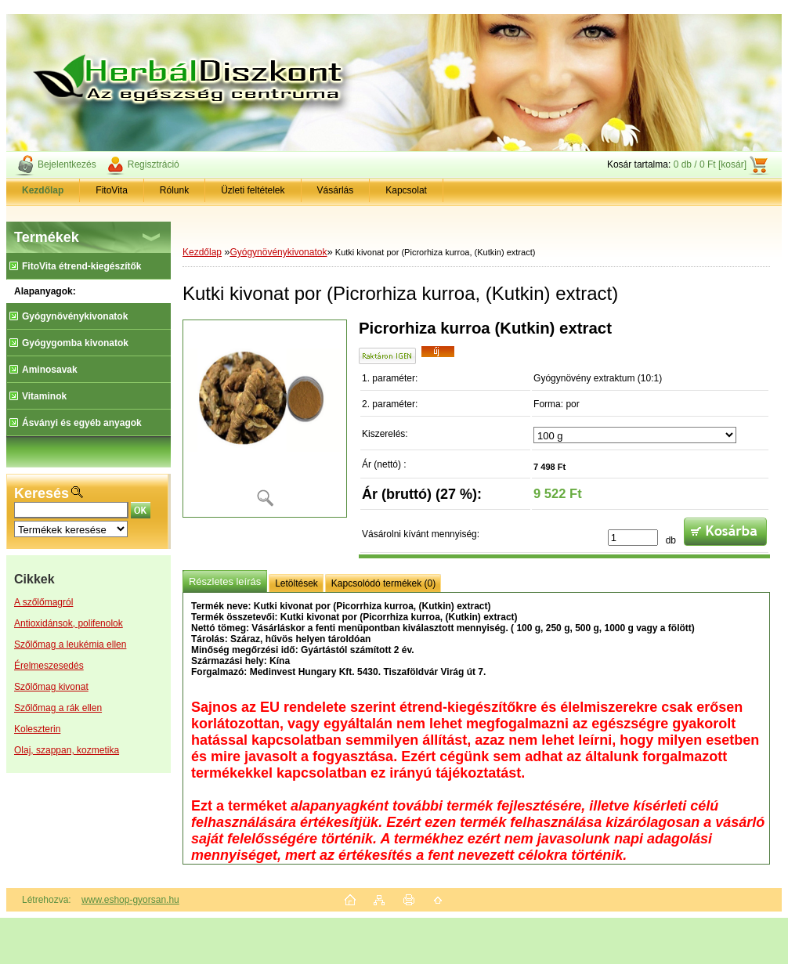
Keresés (41, 493)
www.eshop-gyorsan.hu (130, 899)
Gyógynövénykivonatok (278, 252)
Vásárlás (335, 190)
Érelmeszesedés (49, 665)
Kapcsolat (406, 190)
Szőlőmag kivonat (51, 686)
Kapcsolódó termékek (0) (383, 583)
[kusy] (633, 537)
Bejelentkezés (67, 164)
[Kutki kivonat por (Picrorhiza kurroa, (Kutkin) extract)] (264, 418)
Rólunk (174, 190)
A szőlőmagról (43, 602)
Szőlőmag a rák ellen (58, 707)
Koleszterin (37, 729)
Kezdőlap (202, 252)
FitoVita (111, 190)
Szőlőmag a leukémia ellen (70, 644)
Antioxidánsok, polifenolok (68, 623)
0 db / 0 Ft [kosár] (710, 164)
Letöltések (296, 583)
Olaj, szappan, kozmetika (66, 750)
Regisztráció (153, 164)
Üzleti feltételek (252, 190)
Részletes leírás (225, 581)
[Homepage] (43, 190)
